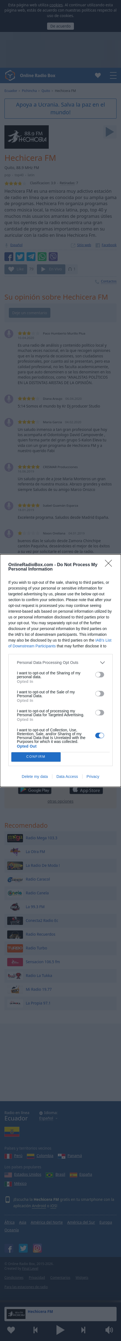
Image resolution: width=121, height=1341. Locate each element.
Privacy (93, 776)
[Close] (110, 565)
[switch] (99, 674)
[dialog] (60, 670)
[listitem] (60, 663)
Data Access (67, 776)
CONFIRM (35, 757)
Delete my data (35, 776)
